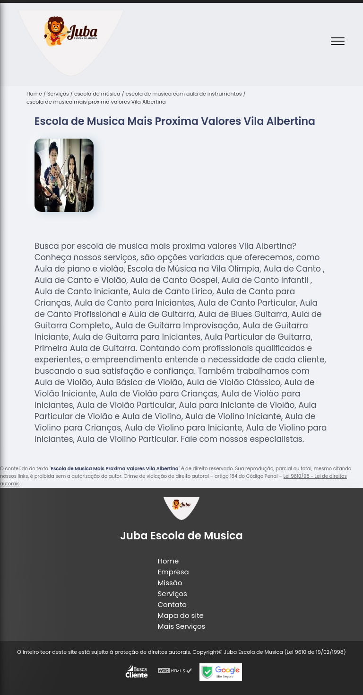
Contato (172, 604)
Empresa (173, 572)
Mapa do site (181, 615)
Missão (170, 583)
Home (168, 561)
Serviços (172, 593)
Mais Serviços (182, 626)
